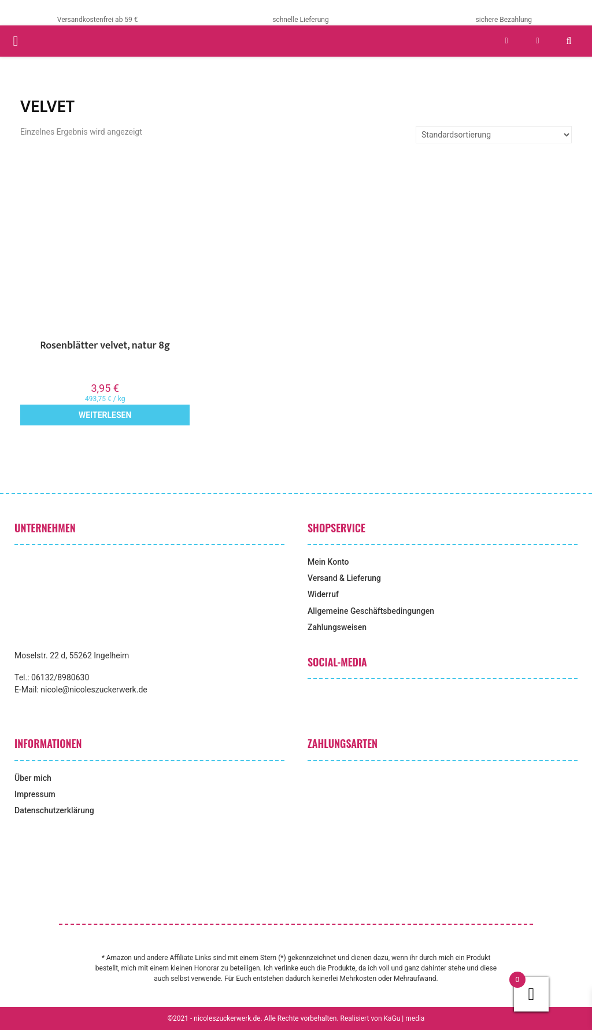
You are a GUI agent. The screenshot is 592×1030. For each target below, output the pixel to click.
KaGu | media (404, 1018)
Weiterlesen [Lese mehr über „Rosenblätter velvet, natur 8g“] (105, 415)
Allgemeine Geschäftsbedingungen (371, 611)
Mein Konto (328, 561)
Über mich (32, 778)
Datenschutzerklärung (54, 810)
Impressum (35, 794)
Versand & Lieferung (344, 578)
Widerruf (323, 594)
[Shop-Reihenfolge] (494, 134)
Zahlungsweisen (337, 627)
